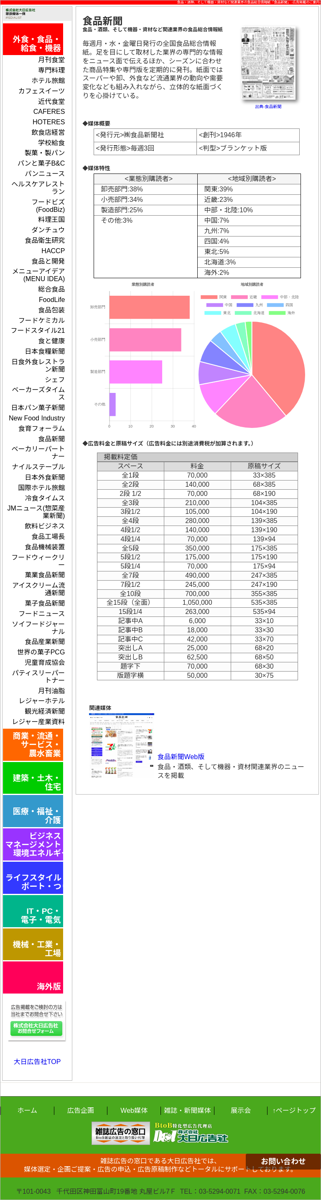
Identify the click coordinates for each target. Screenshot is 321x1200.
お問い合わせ (283, 1161)
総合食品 (51, 289)
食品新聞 (51, 439)
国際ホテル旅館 (41, 487)
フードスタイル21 (38, 330)
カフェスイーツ (41, 91)
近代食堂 (51, 101)
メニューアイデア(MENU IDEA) (38, 275)
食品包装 (51, 310)
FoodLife (52, 299)
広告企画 (80, 1110)
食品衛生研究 (45, 240)
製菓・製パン (45, 152)
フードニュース (41, 613)
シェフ (55, 379)
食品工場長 (48, 536)
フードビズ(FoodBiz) (48, 206)
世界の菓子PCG (41, 652)
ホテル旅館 (48, 80)
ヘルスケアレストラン (38, 188)
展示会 (241, 1110)
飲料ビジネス (45, 526)
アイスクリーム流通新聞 (38, 589)
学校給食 (51, 142)
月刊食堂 (51, 59)
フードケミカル (41, 320)
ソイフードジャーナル (38, 628)
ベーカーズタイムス (38, 393)
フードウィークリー (38, 561)
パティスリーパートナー (38, 676)
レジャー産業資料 (38, 721)
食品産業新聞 (45, 641)
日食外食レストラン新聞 (38, 365)
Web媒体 (134, 1110)
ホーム (28, 1110)
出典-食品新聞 (268, 106)
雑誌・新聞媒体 (187, 1110)
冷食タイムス (45, 498)
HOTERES (49, 122)
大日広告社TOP (37, 1061)
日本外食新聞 (45, 477)
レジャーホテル (41, 700)
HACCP (53, 250)
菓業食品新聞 (45, 575)
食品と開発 (48, 261)
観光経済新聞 (45, 711)
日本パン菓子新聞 (38, 407)
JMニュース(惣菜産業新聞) (36, 512)
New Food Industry (37, 418)
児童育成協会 (45, 662)
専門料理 (51, 70)
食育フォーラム (41, 428)
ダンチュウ (48, 230)
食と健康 (51, 341)
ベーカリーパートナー (38, 452)
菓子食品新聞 (45, 603)
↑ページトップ (294, 1110)
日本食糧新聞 (45, 351)
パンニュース (45, 173)
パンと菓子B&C (41, 163)
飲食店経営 (48, 132)
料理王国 (51, 219)
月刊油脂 (51, 690)
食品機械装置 (45, 547)
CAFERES (49, 111)
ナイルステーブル (38, 466)
